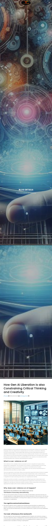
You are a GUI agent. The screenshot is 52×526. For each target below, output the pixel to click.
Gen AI (26, 396)
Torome (6, 396)
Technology (22, 396)
